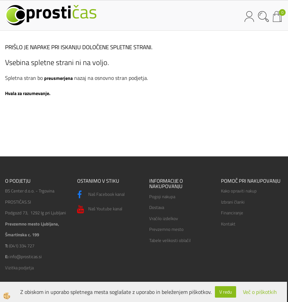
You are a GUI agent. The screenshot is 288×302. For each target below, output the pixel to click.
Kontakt (228, 223)
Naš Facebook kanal (101, 195)
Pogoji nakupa (162, 196)
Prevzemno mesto (166, 229)
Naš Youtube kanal (99, 209)
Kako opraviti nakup (239, 190)
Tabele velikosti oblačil (170, 240)
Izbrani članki (233, 202)
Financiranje (232, 212)
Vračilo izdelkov (163, 218)
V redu (225, 291)
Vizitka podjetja (19, 267)
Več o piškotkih (260, 292)
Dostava (156, 207)
